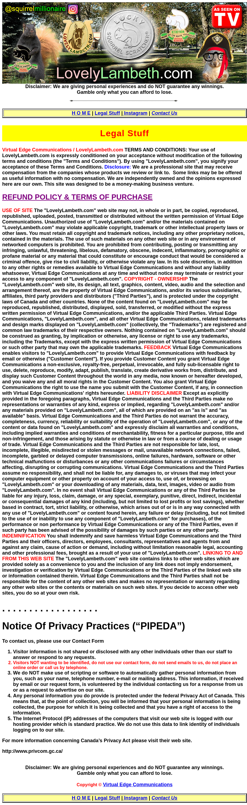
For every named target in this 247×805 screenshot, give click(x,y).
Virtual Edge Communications (138, 784)
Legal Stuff (107, 113)
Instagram (135, 113)
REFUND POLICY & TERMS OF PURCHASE (77, 197)
